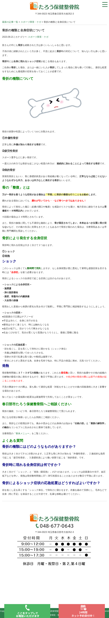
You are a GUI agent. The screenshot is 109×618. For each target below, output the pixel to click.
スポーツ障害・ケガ (31, 22)
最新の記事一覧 (10, 22)
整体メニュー (22, 433)
